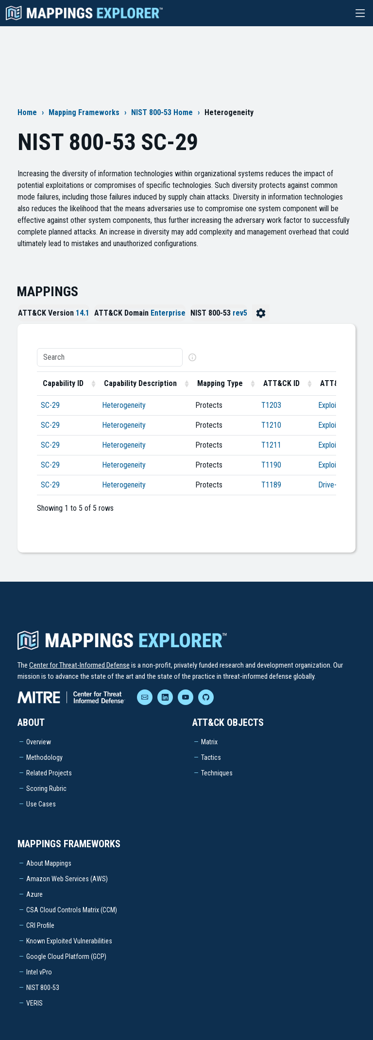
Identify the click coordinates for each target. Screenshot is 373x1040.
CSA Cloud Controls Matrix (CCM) (71, 909)
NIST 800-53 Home (162, 112)
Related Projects (49, 773)
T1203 (271, 405)
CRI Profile (40, 925)
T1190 (271, 465)
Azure (34, 894)
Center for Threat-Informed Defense (79, 665)
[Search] (110, 357)
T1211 (271, 445)
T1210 (271, 425)
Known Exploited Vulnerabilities (69, 941)
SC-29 (50, 405)
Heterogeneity (124, 405)
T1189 (271, 484)
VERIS (34, 1003)
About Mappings (48, 863)
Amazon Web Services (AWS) (67, 878)
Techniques (217, 773)
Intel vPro (39, 972)
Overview (38, 741)
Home (27, 112)
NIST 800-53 (42, 987)
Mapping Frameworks (84, 112)
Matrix (209, 741)
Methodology (44, 757)
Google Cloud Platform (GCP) (66, 956)
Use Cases (41, 804)
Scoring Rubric (46, 788)
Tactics (211, 757)
